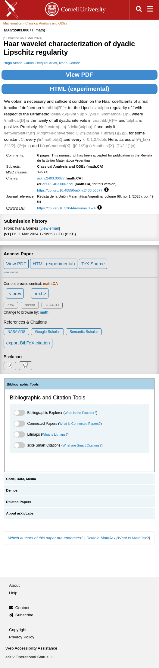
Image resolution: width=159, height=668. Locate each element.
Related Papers (18, 502)
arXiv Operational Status (29, 657)
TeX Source (93, 263)
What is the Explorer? (80, 413)
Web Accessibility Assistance (31, 648)
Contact (22, 607)
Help (13, 593)
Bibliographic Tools (23, 384)
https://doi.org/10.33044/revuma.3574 (66, 208)
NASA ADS (16, 332)
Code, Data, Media (21, 479)
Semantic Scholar (84, 332)
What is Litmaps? (54, 434)
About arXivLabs (20, 513)
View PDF (79, 74)
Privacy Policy (21, 637)
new (11, 305)
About (14, 585)
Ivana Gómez (69, 63)
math (44, 312)
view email (50, 228)
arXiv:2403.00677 (51, 178)
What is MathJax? (133, 538)
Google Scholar (47, 332)
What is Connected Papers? (80, 423)
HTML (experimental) (79, 89)
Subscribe (24, 615)
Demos (11, 490)
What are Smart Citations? (82, 445)
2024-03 (52, 305)
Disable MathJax (100, 538)
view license (11, 272)
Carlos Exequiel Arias (40, 63)
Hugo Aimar (13, 63)
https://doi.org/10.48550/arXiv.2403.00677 (69, 190)
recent (30, 305)
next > (39, 293)
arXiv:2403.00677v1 (58, 184)
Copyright (17, 630)
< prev (15, 293)
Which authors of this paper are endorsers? (45, 538)
